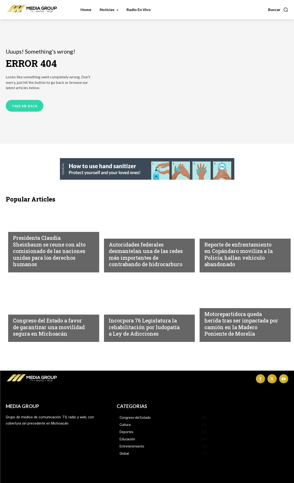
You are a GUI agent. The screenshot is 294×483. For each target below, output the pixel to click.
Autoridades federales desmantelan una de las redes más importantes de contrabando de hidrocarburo (144, 251)
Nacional (22, 227)
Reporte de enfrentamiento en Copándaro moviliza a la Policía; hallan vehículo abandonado (241, 254)
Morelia (211, 303)
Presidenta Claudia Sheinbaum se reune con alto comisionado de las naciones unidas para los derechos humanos (46, 251)
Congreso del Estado (33, 303)
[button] (278, 9)
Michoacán (120, 227)
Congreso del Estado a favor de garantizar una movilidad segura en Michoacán (45, 323)
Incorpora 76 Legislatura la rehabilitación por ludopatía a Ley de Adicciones (145, 323)
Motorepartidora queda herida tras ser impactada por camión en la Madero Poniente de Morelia (239, 323)
